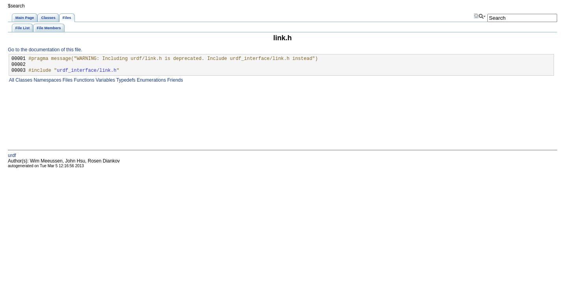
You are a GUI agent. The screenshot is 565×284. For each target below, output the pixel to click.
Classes (23, 80)
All (11, 80)
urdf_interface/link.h (86, 70)
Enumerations (151, 80)
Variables (104, 80)
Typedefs (125, 80)
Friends (174, 80)
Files (66, 80)
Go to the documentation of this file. (45, 49)
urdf (12, 155)
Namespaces (46, 80)
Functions (83, 80)
